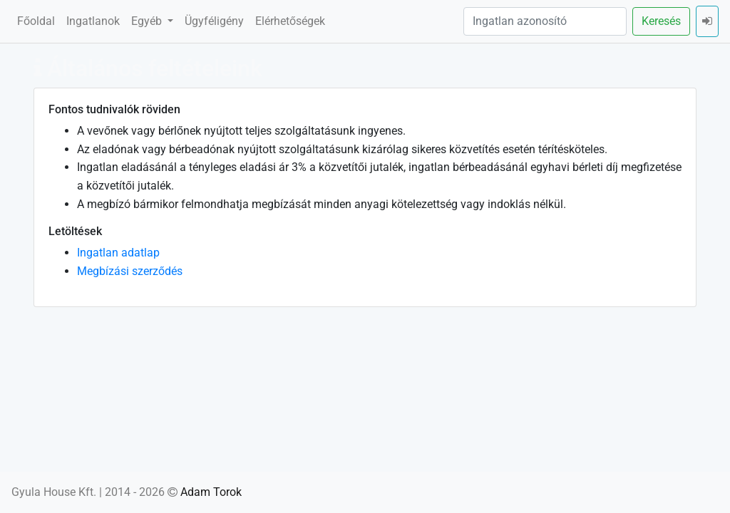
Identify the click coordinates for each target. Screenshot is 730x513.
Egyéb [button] (148, 21)
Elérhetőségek (290, 21)
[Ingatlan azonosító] (545, 21)
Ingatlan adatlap (118, 252)
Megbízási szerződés (129, 271)
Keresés (661, 21)
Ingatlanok (93, 21)
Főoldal (36, 21)
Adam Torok (211, 492)
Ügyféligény (214, 21)
